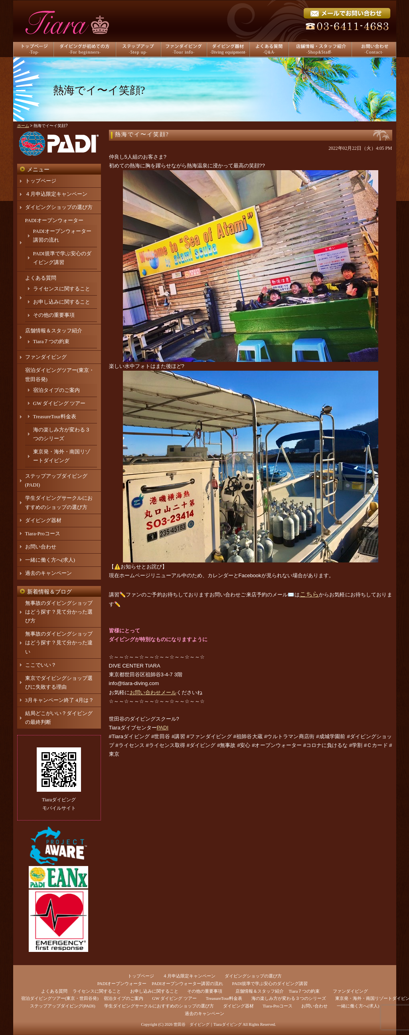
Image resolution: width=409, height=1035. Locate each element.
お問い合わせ (40, 547)
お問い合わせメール (153, 692)
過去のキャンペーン (48, 573)
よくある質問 (40, 278)
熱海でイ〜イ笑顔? (142, 134)
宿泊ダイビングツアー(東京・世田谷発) (60, 998)
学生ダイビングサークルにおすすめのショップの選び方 (159, 1005)
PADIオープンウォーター (54, 220)
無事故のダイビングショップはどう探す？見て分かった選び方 (59, 612)
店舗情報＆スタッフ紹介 (53, 331)
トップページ (40, 181)
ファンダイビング (46, 357)
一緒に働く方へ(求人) (50, 560)
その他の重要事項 (54, 315)
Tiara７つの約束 (51, 341)
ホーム (23, 125)
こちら (309, 594)
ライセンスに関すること (61, 289)
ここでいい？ (40, 665)
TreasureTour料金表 (54, 416)
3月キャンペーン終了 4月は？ (59, 700)
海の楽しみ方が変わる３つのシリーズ (288, 998)
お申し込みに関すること (61, 302)
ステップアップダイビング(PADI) (62, 1005)
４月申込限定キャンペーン (56, 194)
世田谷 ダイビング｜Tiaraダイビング (208, 1024)
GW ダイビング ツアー (59, 403)
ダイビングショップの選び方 (59, 207)
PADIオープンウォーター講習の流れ (187, 983)
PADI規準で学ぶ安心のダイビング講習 (270, 983)
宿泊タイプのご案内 (56, 390)
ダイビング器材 (43, 520)
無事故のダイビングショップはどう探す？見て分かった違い (59, 642)
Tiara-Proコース (42, 533)
